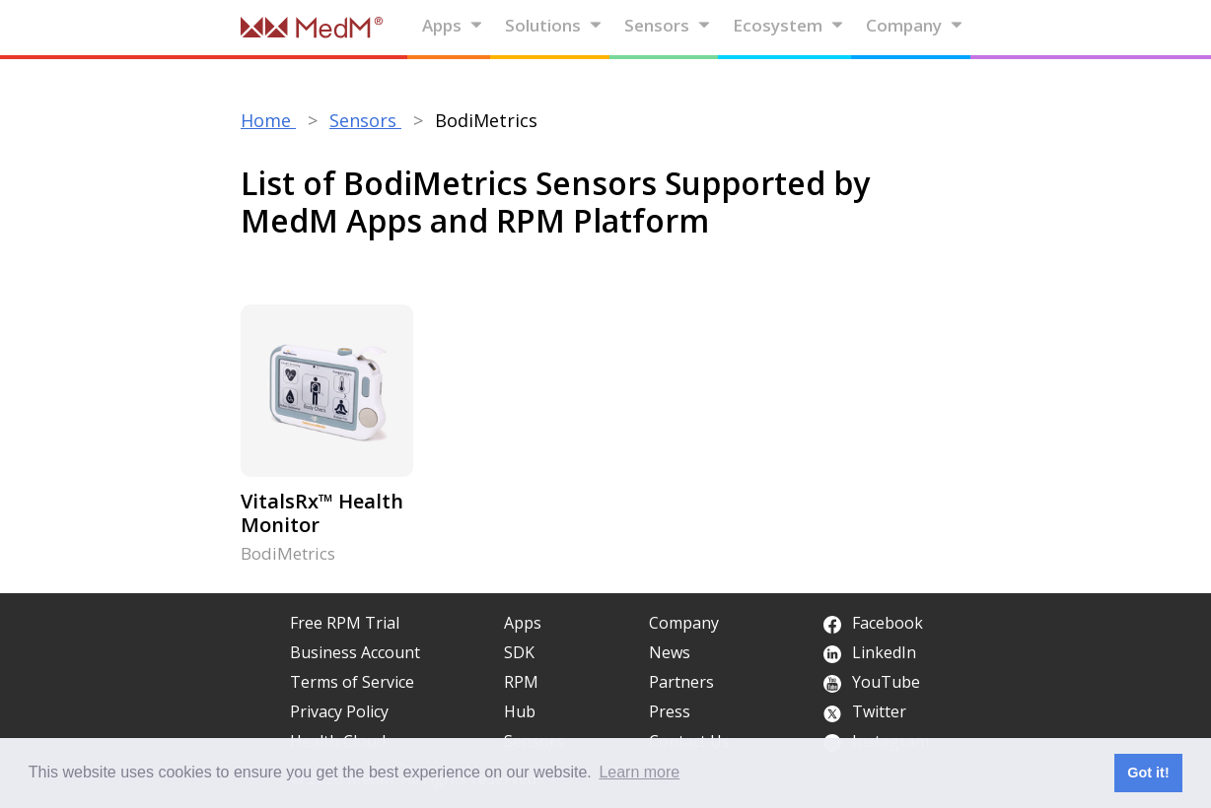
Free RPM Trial (344, 623)
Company (914, 25)
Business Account (355, 652)
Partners (681, 682)
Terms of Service (352, 682)
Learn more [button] (639, 772)
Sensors (667, 25)
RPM (521, 682)
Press (669, 711)
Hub (519, 711)
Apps (452, 25)
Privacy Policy (339, 711)
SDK (519, 652)
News (669, 652)
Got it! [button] (1148, 772)
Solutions (554, 25)
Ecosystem (788, 25)
